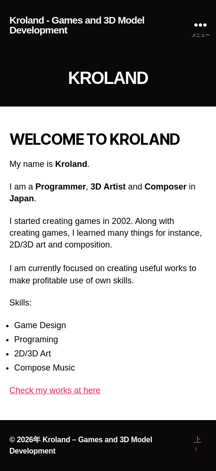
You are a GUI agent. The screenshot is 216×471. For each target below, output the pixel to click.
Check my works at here (54, 390)
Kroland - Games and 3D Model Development (76, 25)
